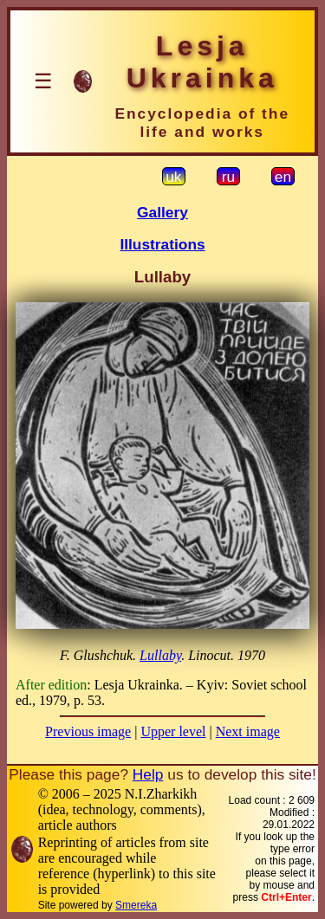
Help (148, 774)
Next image (248, 731)
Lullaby (160, 655)
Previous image (88, 731)
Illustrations (162, 244)
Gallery (162, 212)
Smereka (136, 905)
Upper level (172, 731)
